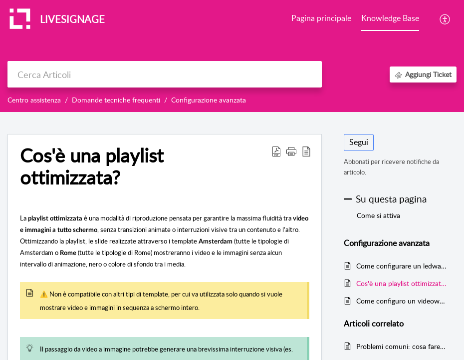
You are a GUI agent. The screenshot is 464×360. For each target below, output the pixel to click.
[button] (445, 19)
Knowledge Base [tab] (390, 18)
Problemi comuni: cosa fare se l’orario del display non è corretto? (401, 346)
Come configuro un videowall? (401, 301)
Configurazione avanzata (208, 99)
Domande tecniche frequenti (116, 99)
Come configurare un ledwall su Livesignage (401, 265)
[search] (164, 74)
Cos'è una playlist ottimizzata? (401, 283)
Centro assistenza (34, 99)
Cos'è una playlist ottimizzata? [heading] (92, 166)
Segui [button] (358, 142)
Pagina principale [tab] (321, 18)
